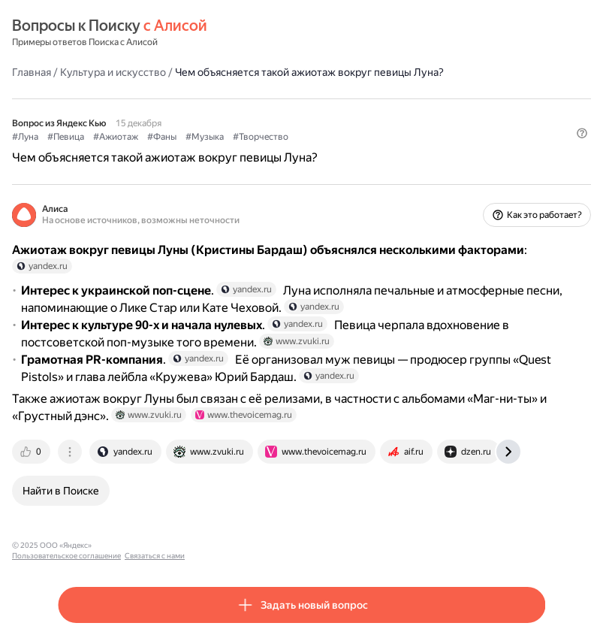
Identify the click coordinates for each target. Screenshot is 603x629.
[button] (582, 133)
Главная (31, 72)
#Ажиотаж (115, 137)
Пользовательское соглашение (152, 545)
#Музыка (204, 137)
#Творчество (260, 137)
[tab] (32, 452)
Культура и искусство (113, 72)
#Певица (65, 137)
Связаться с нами (241, 545)
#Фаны (161, 137)
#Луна (25, 137)
